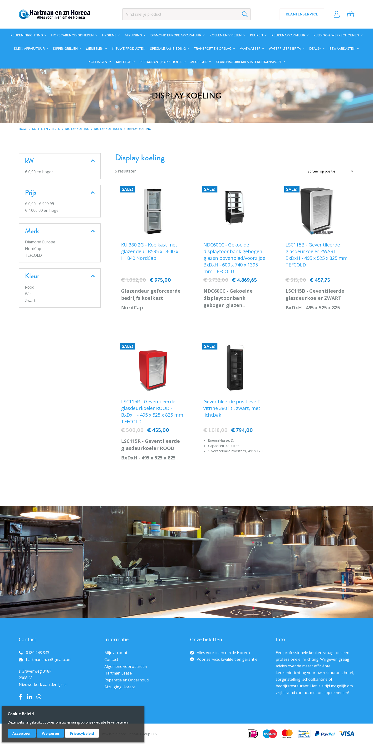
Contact (111, 659)
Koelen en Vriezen (46, 129)
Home (23, 129)
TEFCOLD (33, 255)
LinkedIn (29, 697)
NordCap (33, 248)
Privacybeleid (82, 733)
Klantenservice (302, 14)
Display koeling (77, 129)
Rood (29, 287)
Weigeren (50, 733)
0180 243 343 (37, 652)
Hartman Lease (118, 673)
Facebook (20, 697)
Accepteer (21, 733)
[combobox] (186, 14)
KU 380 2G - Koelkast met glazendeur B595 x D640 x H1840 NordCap (149, 251)
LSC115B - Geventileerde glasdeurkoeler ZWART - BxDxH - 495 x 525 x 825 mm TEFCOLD (316, 254)
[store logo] (54, 14)
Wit (28, 293)
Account (337, 14)
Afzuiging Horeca (119, 687)
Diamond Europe (40, 242)
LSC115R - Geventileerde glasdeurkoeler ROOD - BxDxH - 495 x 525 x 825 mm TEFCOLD (152, 411)
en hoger (39, 171)
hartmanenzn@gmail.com (48, 659)
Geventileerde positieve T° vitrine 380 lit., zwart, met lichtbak (232, 408)
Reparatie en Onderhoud (126, 680)
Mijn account (115, 652)
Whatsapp (38, 697)
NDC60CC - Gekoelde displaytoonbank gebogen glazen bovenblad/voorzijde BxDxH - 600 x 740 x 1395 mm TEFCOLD (234, 258)
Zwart (30, 300)
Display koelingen (108, 129)
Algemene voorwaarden (125, 666)
